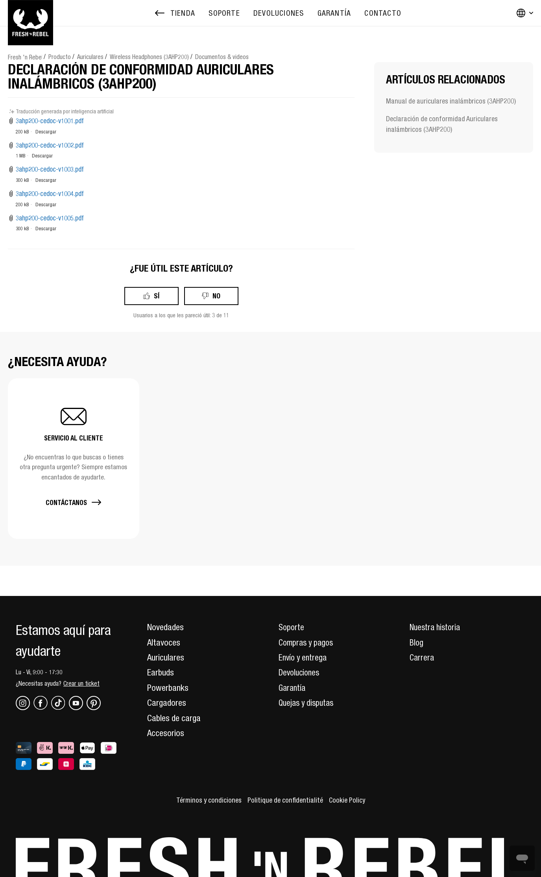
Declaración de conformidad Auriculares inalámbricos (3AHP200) (442, 124)
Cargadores (166, 703)
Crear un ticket (81, 683)
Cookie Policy (350, 800)
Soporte (292, 627)
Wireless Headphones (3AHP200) (149, 56)
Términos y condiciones (206, 800)
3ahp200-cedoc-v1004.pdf (50, 194)
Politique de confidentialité (285, 800)
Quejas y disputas (308, 703)
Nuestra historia (437, 627)
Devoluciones (300, 672)
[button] (73, 458)
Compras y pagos (308, 642)
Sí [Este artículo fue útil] (156, 296)
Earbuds (160, 672)
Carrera (422, 657)
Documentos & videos (222, 56)
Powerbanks (167, 688)
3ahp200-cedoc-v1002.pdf (50, 145)
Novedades (165, 627)
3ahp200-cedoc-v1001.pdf (50, 121)
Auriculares (90, 56)
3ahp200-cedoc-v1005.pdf (50, 218)
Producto (59, 56)
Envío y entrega (304, 657)
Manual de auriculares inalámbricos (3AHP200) (451, 101)
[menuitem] (224, 13)
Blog (417, 642)
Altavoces (163, 642)
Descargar (45, 132)
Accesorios (165, 733)
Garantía (293, 688)
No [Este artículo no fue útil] (216, 296)
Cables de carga (174, 718)
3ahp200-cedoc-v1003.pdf (50, 169)
